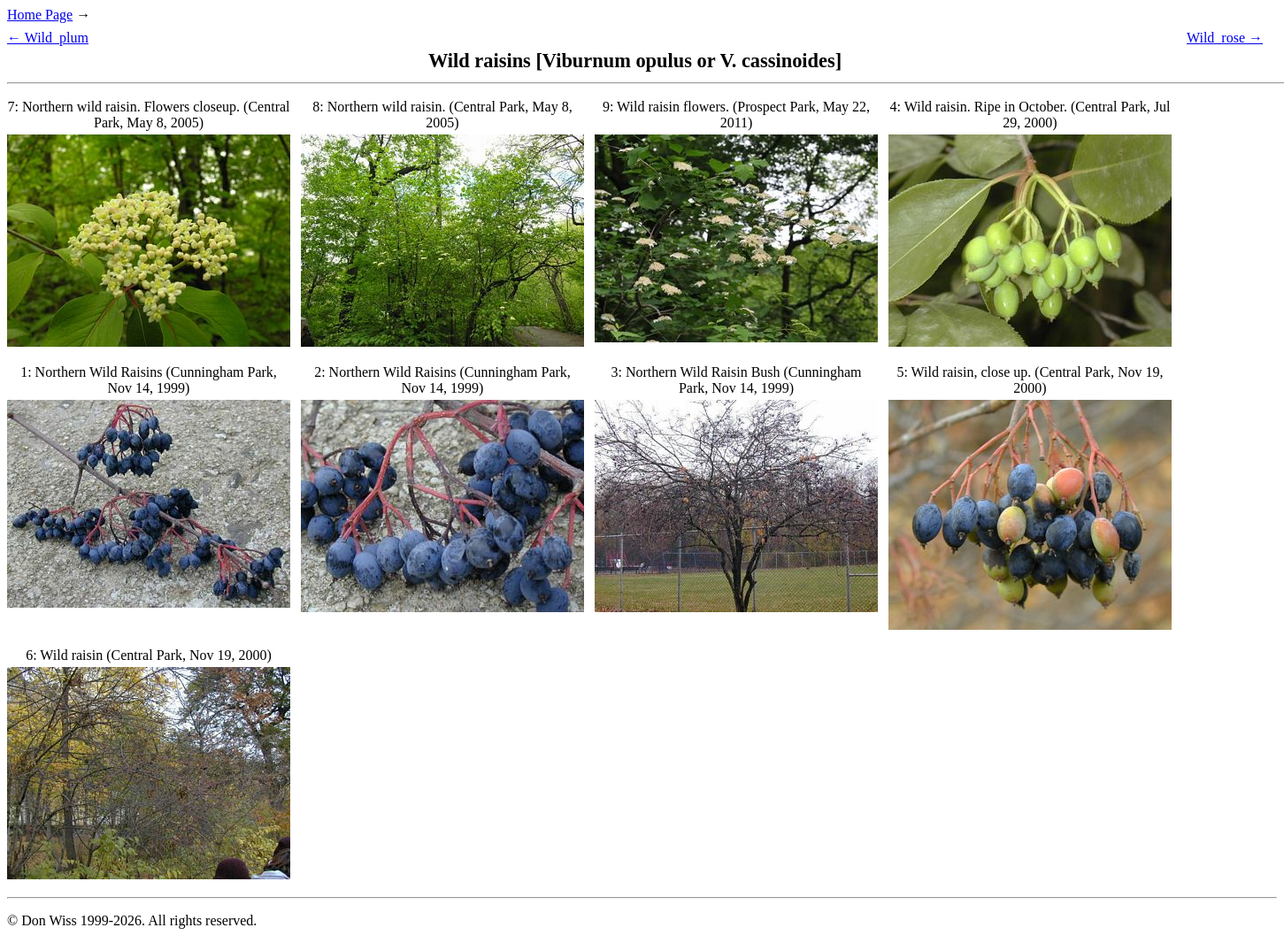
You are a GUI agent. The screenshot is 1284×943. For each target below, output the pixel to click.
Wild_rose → (1225, 37)
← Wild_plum (47, 37)
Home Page (40, 14)
